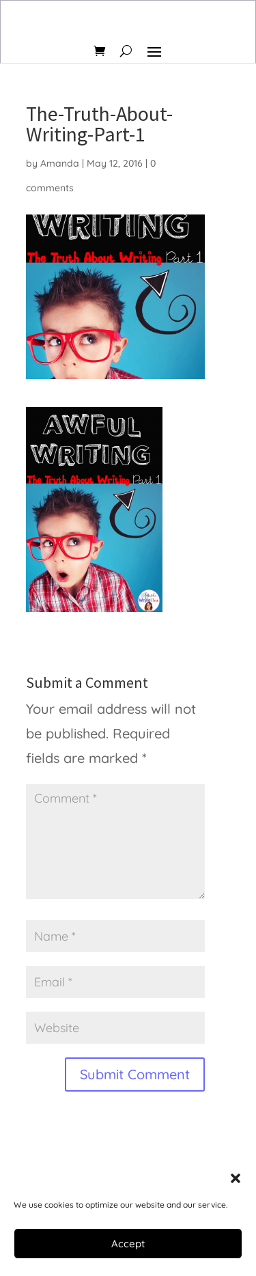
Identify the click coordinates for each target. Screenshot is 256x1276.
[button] (235, 1178)
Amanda (59, 163)
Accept (128, 1243)
